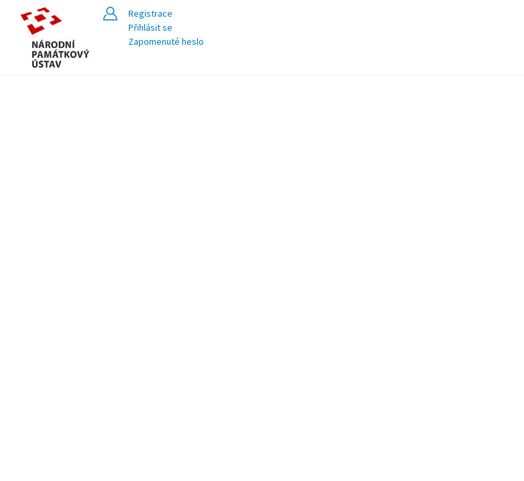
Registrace (150, 13)
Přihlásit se (150, 27)
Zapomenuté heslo (166, 41)
